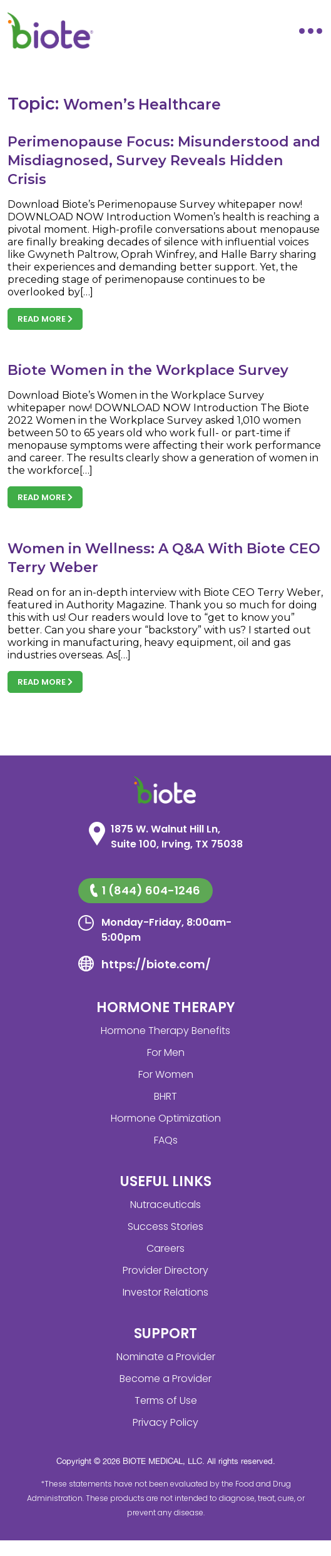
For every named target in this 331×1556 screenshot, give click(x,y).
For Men (166, 1052)
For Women (165, 1074)
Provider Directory (165, 1270)
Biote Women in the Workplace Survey (148, 370)
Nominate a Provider (165, 1356)
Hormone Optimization (166, 1118)
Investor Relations (165, 1292)
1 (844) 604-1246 (145, 890)
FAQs (166, 1140)
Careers (165, 1248)
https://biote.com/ (156, 964)
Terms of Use (166, 1400)
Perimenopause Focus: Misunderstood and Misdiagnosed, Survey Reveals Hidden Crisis (164, 160)
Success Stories (165, 1226)
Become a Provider (165, 1378)
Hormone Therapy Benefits (165, 1030)
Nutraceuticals (165, 1204)
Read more (45, 319)
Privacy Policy (165, 1422)
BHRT (165, 1096)
